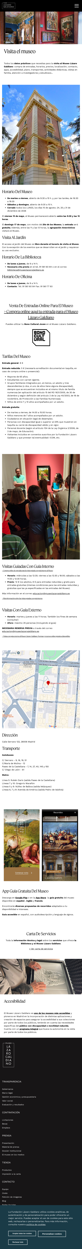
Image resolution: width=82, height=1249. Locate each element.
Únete (4, 1193)
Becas (4, 1124)
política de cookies (35, 1227)
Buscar (69, 5)
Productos (7, 1170)
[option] (41, 28)
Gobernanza (7, 1089)
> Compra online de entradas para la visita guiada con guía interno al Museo (27, 571)
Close (71, 1212)
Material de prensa (10, 1147)
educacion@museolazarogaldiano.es (51, 593)
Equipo (5, 1189)
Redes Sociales (9, 1205)
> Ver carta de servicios (41, 949)
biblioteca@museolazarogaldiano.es (25, 270)
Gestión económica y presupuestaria (19, 1097)
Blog (4, 1201)
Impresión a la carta (11, 1174)
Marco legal (7, 1093)
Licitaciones (7, 1120)
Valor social (7, 1101)
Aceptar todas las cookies (22, 1236)
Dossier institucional (11, 1151)
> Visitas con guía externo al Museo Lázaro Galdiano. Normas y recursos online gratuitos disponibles (36, 636)
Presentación (8, 1143)
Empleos (6, 1128)
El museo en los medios (13, 1155)
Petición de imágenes (12, 1197)
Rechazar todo (17, 1244)
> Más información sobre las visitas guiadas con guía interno (22, 598)
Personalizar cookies (52, 1236)
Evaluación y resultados (13, 1105)
